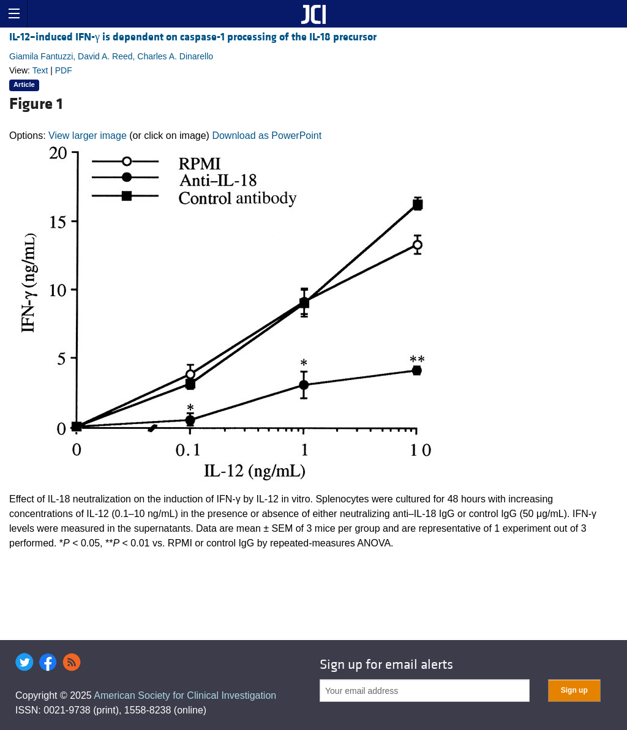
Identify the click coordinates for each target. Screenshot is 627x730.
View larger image (87, 135)
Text (40, 70)
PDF (63, 70)
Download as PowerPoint (266, 135)
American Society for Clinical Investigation (185, 695)
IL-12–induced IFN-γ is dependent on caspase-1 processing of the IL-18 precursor (193, 37)
